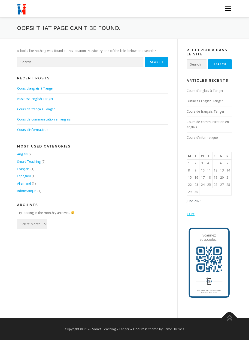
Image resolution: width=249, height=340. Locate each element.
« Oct (190, 214)
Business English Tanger (35, 98)
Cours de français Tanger (36, 109)
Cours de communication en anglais (44, 119)
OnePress (140, 329)
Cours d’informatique (32, 129)
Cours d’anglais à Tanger (35, 88)
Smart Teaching (29, 161)
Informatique (26, 191)
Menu (228, 8)
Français (23, 169)
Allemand (24, 183)
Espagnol (24, 176)
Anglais (22, 154)
